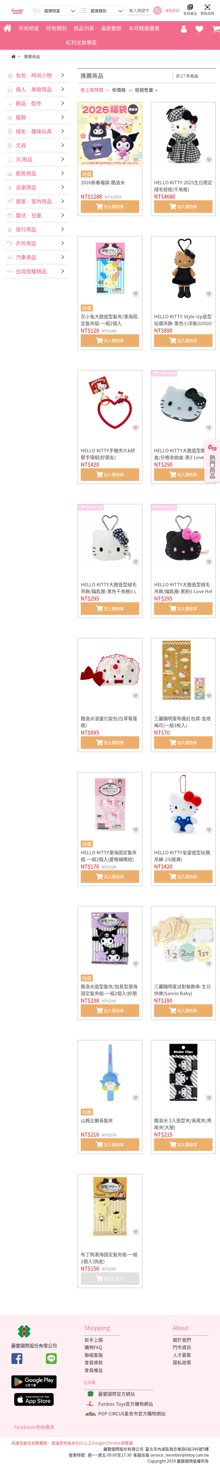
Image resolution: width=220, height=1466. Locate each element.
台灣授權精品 (31, 271)
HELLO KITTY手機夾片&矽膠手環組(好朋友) (108, 454)
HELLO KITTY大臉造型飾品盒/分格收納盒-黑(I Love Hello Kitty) (183, 457)
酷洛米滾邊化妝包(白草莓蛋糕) (109, 722)
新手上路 (93, 1340)
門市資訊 (182, 1347)
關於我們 (182, 1340)
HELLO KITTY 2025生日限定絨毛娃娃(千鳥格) (183, 186)
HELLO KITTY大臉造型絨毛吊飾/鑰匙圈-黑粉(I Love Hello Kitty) (183, 591)
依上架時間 (91, 89)
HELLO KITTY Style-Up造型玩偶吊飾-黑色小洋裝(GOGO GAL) (183, 323)
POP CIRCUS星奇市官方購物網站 (132, 1414)
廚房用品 (26, 173)
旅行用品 (26, 229)
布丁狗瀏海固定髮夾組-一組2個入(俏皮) (109, 1258)
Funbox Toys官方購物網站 (125, 1404)
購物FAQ (93, 1347)
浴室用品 (26, 187)
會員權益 (93, 1370)
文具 (21, 145)
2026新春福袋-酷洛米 (103, 182)
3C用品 (24, 159)
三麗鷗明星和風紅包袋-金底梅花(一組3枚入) (182, 722)
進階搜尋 (172, 10)
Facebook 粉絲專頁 (34, 1427)
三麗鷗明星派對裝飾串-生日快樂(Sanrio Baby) (182, 990)
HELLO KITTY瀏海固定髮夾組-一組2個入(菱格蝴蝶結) (109, 856)
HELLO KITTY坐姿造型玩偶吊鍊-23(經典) (182, 856)
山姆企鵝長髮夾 (97, 1120)
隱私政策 (182, 1362)
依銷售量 (144, 89)
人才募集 (182, 1355)
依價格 (119, 89)
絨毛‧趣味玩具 (34, 131)
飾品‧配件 (29, 103)
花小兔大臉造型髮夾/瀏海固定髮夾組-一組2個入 (109, 320)
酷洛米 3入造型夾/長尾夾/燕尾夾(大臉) (183, 1124)
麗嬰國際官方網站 (116, 1394)
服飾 (21, 117)
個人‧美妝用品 (34, 89)
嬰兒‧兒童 (29, 215)
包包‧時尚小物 (34, 75)
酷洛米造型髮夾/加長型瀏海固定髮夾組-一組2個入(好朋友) (109, 993)
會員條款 (93, 1362)
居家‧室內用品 (34, 201)
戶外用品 (26, 243)
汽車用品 (26, 257)
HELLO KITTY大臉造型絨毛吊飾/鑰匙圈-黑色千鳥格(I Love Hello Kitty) (109, 591)
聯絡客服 (93, 1355)
